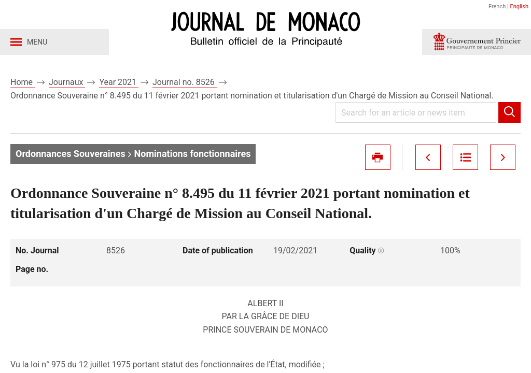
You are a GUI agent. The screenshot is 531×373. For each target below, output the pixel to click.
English (519, 6)
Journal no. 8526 (184, 82)
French (497, 6)
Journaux (67, 82)
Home (22, 82)
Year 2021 (118, 82)
